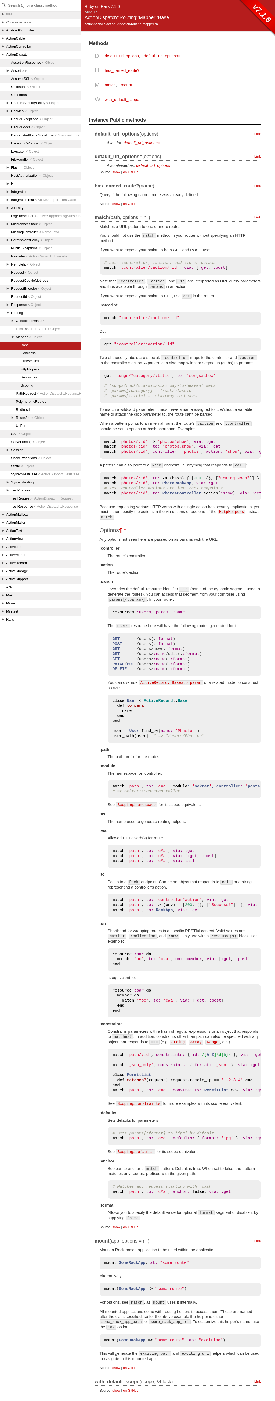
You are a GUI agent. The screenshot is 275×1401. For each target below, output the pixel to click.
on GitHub (130, 172)
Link (257, 134)
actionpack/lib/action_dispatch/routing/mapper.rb (121, 24)
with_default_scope (122, 99)
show (116, 172)
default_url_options (122, 56)
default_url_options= (162, 56)
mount (126, 85)
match (110, 85)
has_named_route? (122, 70)
